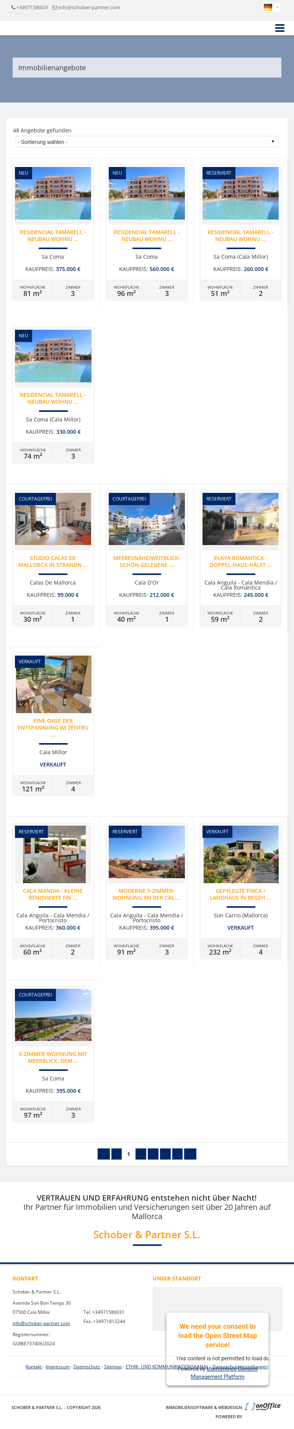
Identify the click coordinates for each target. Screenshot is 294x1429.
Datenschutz (87, 1366)
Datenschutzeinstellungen (240, 1366)
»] (190, 1154)
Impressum (58, 1366)
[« (103, 1154)
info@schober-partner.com (89, 7)
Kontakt (34, 1366)
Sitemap (113, 1366)
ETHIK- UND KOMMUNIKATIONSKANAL (167, 1366)
